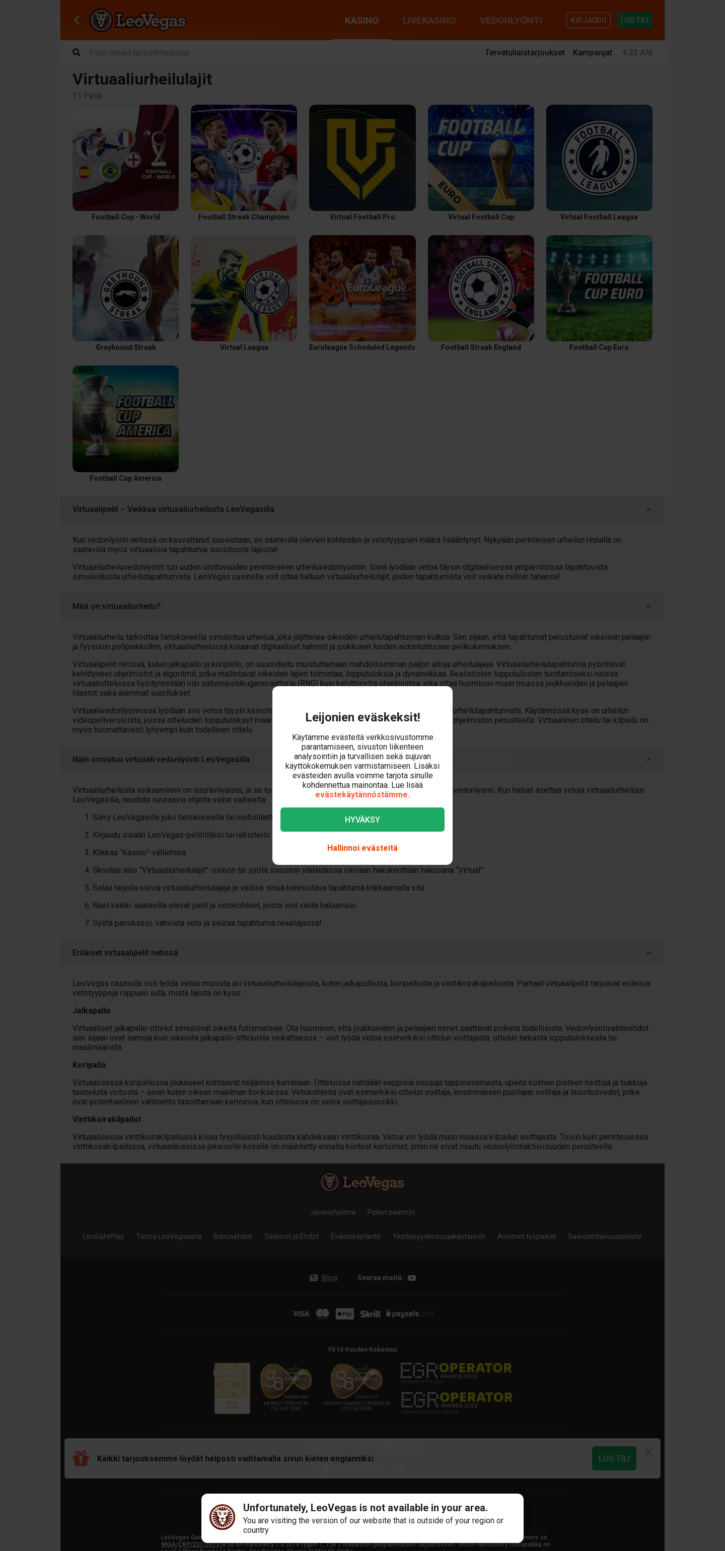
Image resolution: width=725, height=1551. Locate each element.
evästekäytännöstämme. (362, 794)
